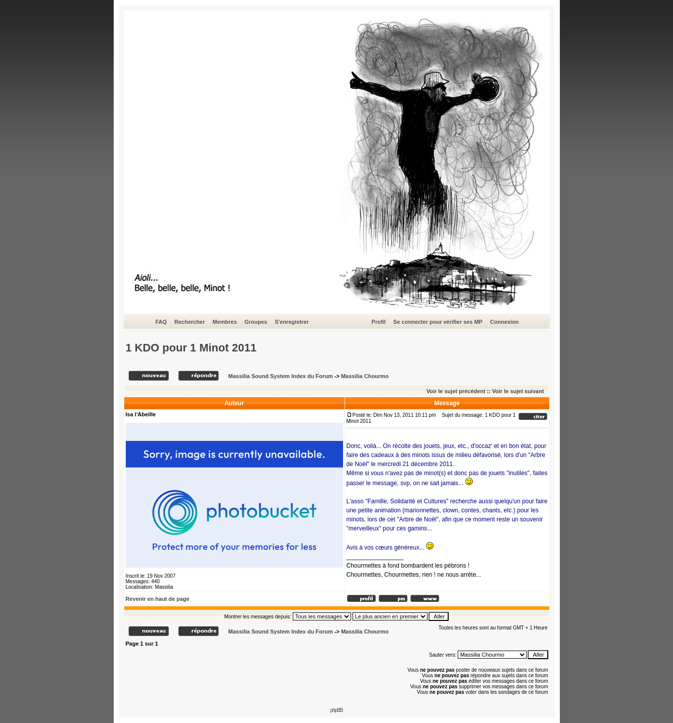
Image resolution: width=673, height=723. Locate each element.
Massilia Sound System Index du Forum (280, 376)
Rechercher (190, 322)
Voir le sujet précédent (456, 391)
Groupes (255, 322)
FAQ (161, 322)
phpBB (336, 710)
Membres (224, 322)
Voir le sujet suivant (518, 391)
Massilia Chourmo (365, 376)
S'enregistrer (291, 322)
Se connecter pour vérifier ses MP (437, 322)
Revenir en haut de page (158, 599)
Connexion (504, 322)
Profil (379, 322)
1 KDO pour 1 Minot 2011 (191, 347)
